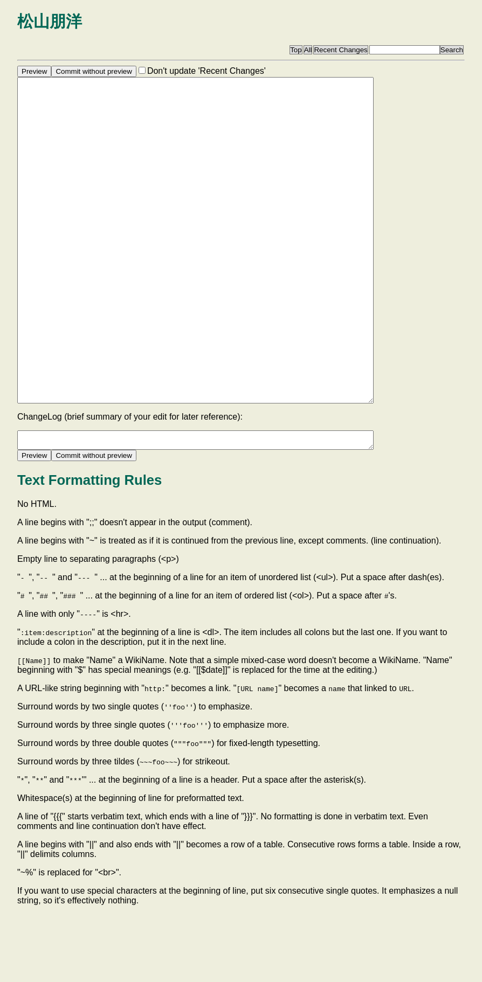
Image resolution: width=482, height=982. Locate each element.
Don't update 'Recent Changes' (206, 70)
